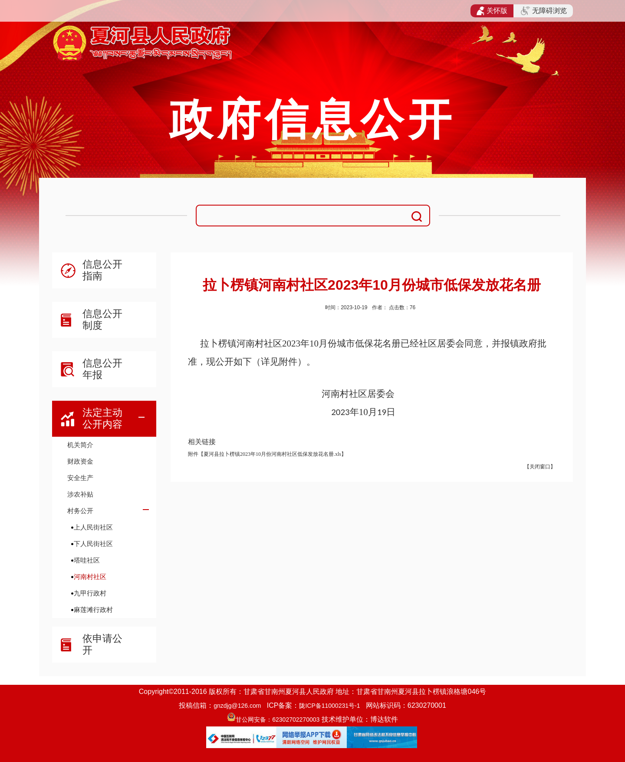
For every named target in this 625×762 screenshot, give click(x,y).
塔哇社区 (87, 560)
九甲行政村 (90, 593)
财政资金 (80, 461)
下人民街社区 (93, 543)
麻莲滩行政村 (93, 609)
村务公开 (80, 510)
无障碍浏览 (544, 11)
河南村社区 (90, 576)
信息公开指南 (102, 269)
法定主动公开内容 (102, 418)
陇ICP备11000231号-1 (329, 705)
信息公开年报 (102, 368)
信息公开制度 (102, 319)
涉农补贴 (80, 494)
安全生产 (80, 477)
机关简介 (80, 444)
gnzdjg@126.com (237, 705)
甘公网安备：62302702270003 (277, 719)
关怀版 (492, 11)
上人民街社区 (93, 527)
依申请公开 (102, 644)
